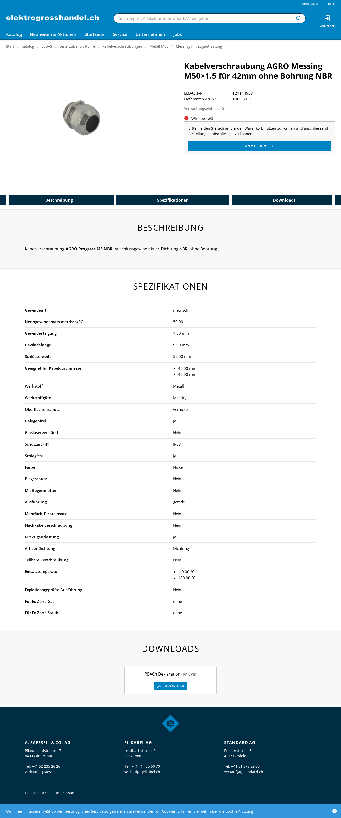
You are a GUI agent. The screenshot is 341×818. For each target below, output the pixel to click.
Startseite (94, 34)
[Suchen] (299, 18)
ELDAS (46, 46)
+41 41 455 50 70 (146, 766)
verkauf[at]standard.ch (243, 771)
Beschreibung (59, 200)
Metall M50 (159, 46)
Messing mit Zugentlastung (199, 46)
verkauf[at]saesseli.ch (43, 771)
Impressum (309, 4)
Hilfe (331, 4)
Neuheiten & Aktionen (53, 34)
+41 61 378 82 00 (245, 766)
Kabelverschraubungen (122, 46)
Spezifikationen (173, 200)
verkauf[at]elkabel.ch (142, 771)
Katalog (28, 46)
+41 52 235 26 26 (46, 766)
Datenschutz (35, 792)
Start (10, 46)
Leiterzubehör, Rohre (77, 46)
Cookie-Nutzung (239, 811)
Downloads (284, 200)
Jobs (177, 34)
